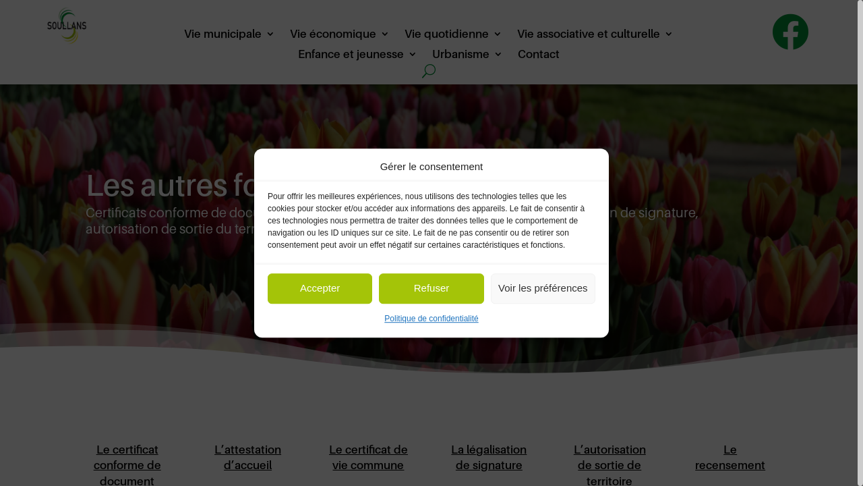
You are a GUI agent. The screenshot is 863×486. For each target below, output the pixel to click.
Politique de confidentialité (431, 318)
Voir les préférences (543, 288)
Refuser (432, 288)
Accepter (320, 288)
